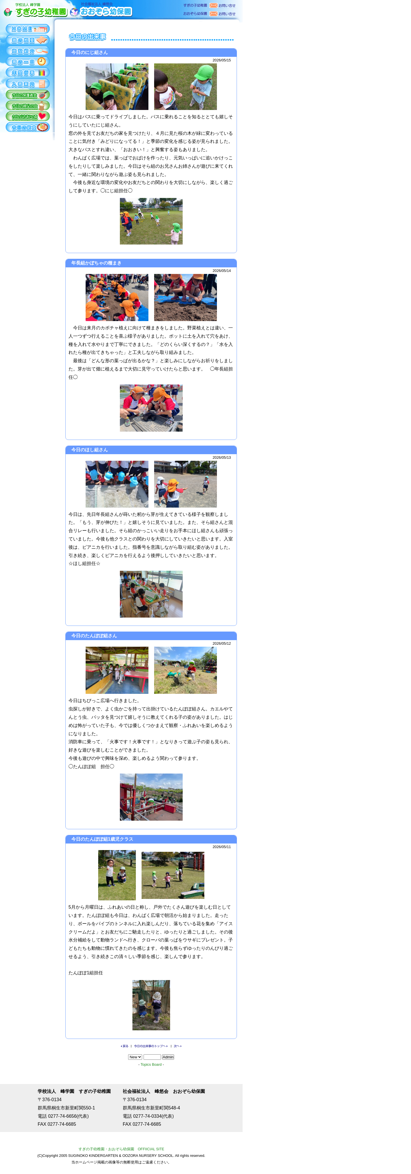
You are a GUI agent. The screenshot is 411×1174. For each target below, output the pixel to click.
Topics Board (151, 1064)
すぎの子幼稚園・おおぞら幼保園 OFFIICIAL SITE (121, 1149)
